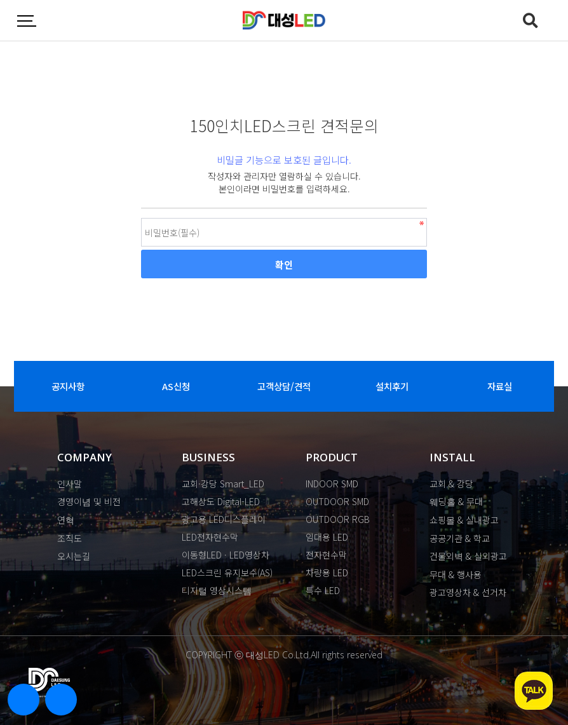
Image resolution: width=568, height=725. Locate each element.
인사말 (69, 483)
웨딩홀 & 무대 (456, 501)
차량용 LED (327, 572)
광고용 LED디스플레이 (224, 519)
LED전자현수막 (210, 537)
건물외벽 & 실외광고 (468, 556)
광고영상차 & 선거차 (467, 592)
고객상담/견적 (283, 386)
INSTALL (452, 457)
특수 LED (323, 590)
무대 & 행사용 (455, 574)
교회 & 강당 (451, 483)
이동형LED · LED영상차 (225, 554)
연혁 (65, 519)
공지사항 (68, 386)
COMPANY (84, 457)
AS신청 (176, 386)
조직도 (69, 538)
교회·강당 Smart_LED (223, 483)
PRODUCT (332, 457)
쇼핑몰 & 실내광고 (464, 519)
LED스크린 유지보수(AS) (227, 572)
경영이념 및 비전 (89, 501)
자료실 (499, 386)
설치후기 (392, 386)
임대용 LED (327, 537)
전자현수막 (326, 554)
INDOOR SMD (332, 483)
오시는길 (73, 556)
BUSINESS (208, 457)
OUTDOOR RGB (338, 519)
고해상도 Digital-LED (221, 501)
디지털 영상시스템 (217, 590)
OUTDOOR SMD (337, 501)
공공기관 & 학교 (459, 538)
